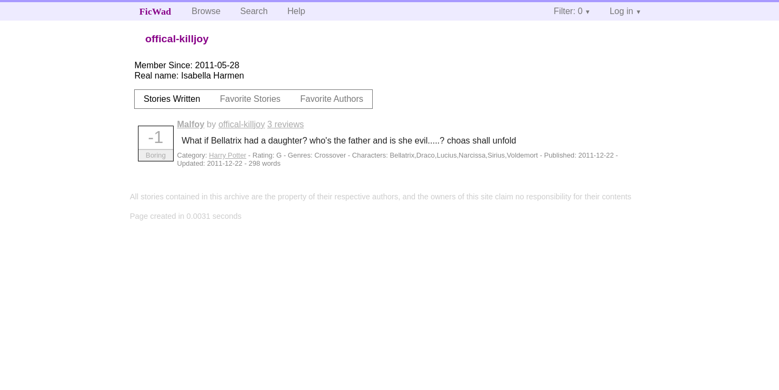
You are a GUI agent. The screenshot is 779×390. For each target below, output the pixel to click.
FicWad (155, 11)
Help (296, 11)
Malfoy (190, 124)
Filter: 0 (568, 11)
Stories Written (171, 98)
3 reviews (285, 124)
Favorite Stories (250, 98)
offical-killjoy (242, 124)
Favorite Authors (332, 98)
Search (254, 11)
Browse (206, 11)
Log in (621, 11)
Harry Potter (227, 155)
